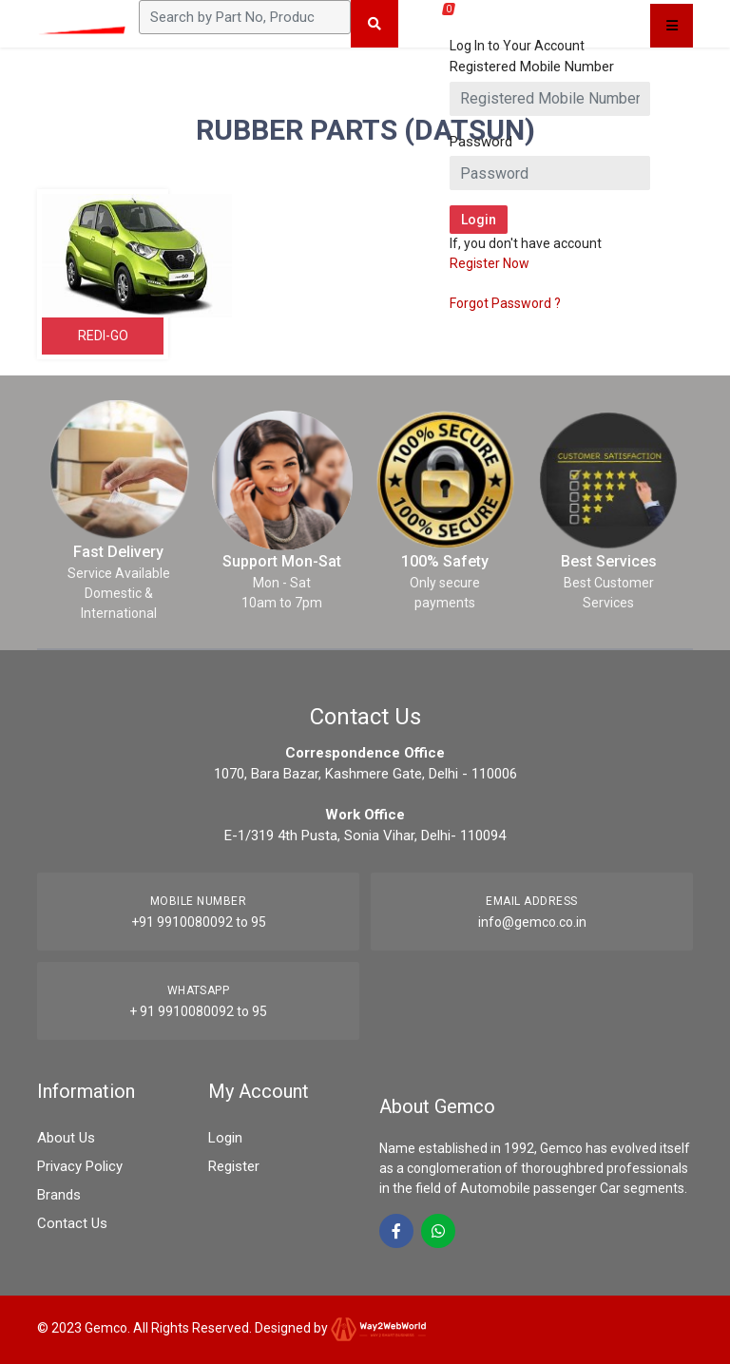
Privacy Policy (80, 1166)
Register (233, 1166)
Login (225, 1137)
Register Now (489, 263)
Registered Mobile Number (532, 66)
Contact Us (72, 1223)
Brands (59, 1194)
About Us (66, 1137)
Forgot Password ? (505, 303)
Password (481, 141)
